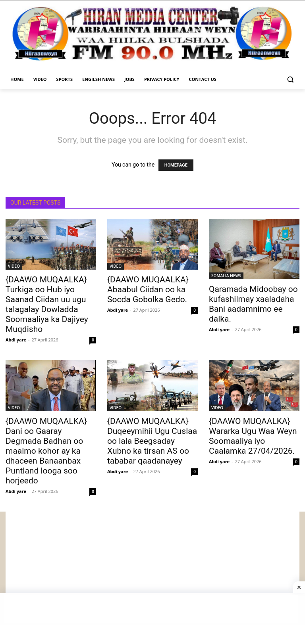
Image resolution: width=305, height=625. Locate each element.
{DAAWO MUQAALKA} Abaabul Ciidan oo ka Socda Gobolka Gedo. (148, 289)
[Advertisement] (152, 567)
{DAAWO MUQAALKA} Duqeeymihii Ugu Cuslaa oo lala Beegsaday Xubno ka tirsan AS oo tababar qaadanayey (152, 441)
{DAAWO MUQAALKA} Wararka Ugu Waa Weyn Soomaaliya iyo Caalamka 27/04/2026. (253, 436)
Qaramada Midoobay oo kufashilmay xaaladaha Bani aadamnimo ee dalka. (253, 304)
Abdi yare (16, 340)
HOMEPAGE (175, 165)
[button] (290, 79)
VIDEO (14, 266)
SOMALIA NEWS (226, 275)
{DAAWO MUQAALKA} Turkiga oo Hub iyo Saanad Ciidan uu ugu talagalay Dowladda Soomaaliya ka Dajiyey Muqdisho (47, 304)
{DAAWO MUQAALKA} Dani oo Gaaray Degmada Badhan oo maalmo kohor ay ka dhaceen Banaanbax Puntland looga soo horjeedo (46, 450)
